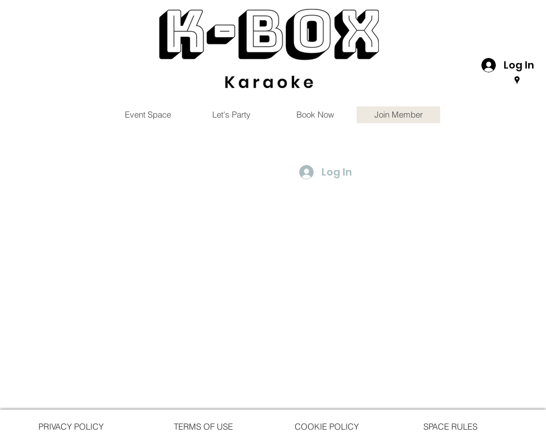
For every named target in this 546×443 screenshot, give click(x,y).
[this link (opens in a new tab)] (269, 48)
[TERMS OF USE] (203, 426)
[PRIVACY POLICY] (70, 426)
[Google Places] (517, 80)
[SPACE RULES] (450, 426)
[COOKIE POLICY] (326, 426)
